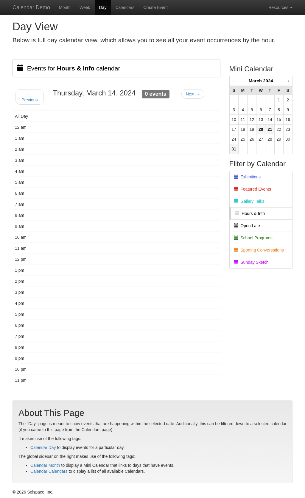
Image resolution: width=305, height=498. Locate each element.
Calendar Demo (31, 7)
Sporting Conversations (259, 250)
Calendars (124, 7)
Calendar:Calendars (49, 471)
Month (65, 7)
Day (103, 7)
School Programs (253, 237)
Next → (193, 94)
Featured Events (252, 189)
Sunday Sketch (251, 262)
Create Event (155, 7)
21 (269, 129)
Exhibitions (247, 177)
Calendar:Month (45, 465)
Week (85, 7)
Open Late (247, 225)
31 (233, 149)
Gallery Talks (249, 201)
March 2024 (261, 80)
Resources (280, 7)
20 (261, 129)
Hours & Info (250, 213)
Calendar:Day (43, 447)
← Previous (29, 97)
